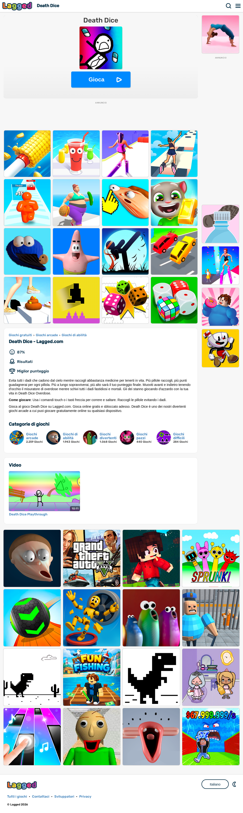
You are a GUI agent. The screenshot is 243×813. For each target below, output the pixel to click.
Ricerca (229, 6)
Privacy (85, 797)
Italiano (215, 784)
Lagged (17, 6)
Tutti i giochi (17, 797)
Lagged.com (22, 785)
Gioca (96, 79)
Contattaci (40, 797)
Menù (238, 6)
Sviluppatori (64, 797)
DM (234, 784)
